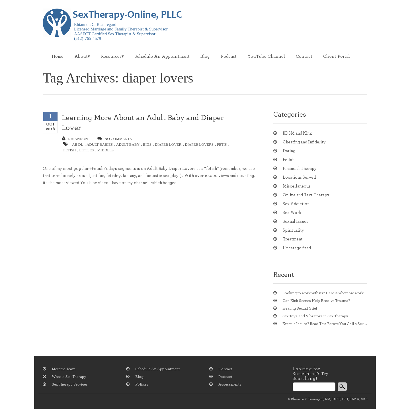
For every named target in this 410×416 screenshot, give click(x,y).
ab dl (77, 144)
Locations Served (299, 177)
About (81, 56)
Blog (205, 56)
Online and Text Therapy (306, 195)
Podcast (229, 56)
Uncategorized (297, 248)
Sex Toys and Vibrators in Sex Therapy (315, 316)
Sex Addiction (296, 204)
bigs (147, 144)
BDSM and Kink (297, 133)
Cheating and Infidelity (304, 142)
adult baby (128, 144)
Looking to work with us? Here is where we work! (323, 293)
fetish (69, 150)
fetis (222, 144)
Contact (304, 56)
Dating (289, 151)
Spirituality (293, 230)
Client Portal (336, 56)
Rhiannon (75, 138)
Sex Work (292, 213)
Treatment (293, 239)
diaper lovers (199, 144)
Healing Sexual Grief (299, 308)
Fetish (288, 160)
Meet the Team (63, 369)
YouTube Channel (266, 56)
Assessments (229, 384)
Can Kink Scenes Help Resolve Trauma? (316, 301)
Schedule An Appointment (162, 56)
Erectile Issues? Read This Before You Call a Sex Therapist (324, 324)
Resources (111, 56)
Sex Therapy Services (70, 384)
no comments (114, 138)
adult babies (100, 144)
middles (105, 150)
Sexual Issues (295, 221)
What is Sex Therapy (69, 377)
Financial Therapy (300, 168)
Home (57, 56)
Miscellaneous (297, 186)
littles (86, 150)
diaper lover (168, 144)
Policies (141, 384)
